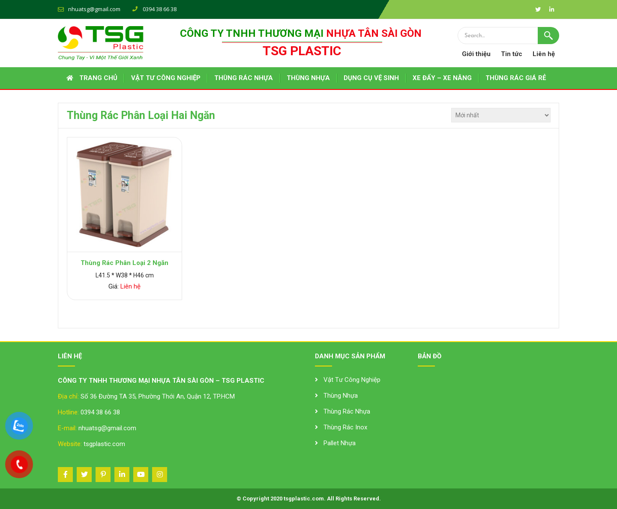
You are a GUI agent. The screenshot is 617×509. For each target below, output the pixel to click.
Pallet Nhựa (339, 443)
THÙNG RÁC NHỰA (243, 78)
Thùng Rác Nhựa (346, 411)
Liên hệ (544, 54)
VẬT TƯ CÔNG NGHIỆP (166, 78)
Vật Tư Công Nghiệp (351, 380)
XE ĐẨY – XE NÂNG (442, 78)
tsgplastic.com (104, 444)
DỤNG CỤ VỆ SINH (371, 78)
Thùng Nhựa (340, 395)
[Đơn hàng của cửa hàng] (501, 115)
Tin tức (511, 54)
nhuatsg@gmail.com (94, 9)
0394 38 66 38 (100, 412)
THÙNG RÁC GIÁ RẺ (515, 78)
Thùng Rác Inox (345, 427)
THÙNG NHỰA (308, 78)
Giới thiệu (476, 54)
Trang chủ (98, 78)
